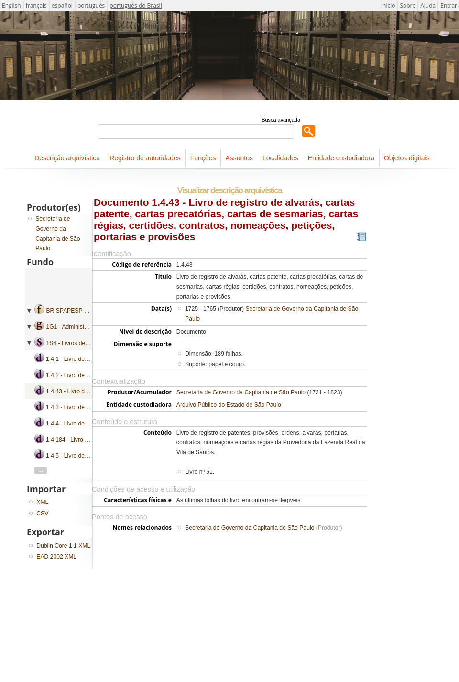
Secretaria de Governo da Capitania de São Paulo (241, 392)
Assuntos (239, 158)
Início (388, 5)
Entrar (448, 5)
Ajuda (428, 5)
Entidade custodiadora (341, 158)
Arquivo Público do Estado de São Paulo (228, 405)
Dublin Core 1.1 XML (63, 545)
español (62, 5)
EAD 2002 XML (56, 556)
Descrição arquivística (67, 158)
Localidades (280, 158)
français (36, 5)
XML (42, 502)
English (11, 5)
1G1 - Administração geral (79, 327)
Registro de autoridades (145, 158)
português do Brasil (135, 5)
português (91, 5)
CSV (42, 513)
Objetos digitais (407, 158)
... (40, 470)
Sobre (407, 5)
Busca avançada (281, 120)
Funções (203, 158)
